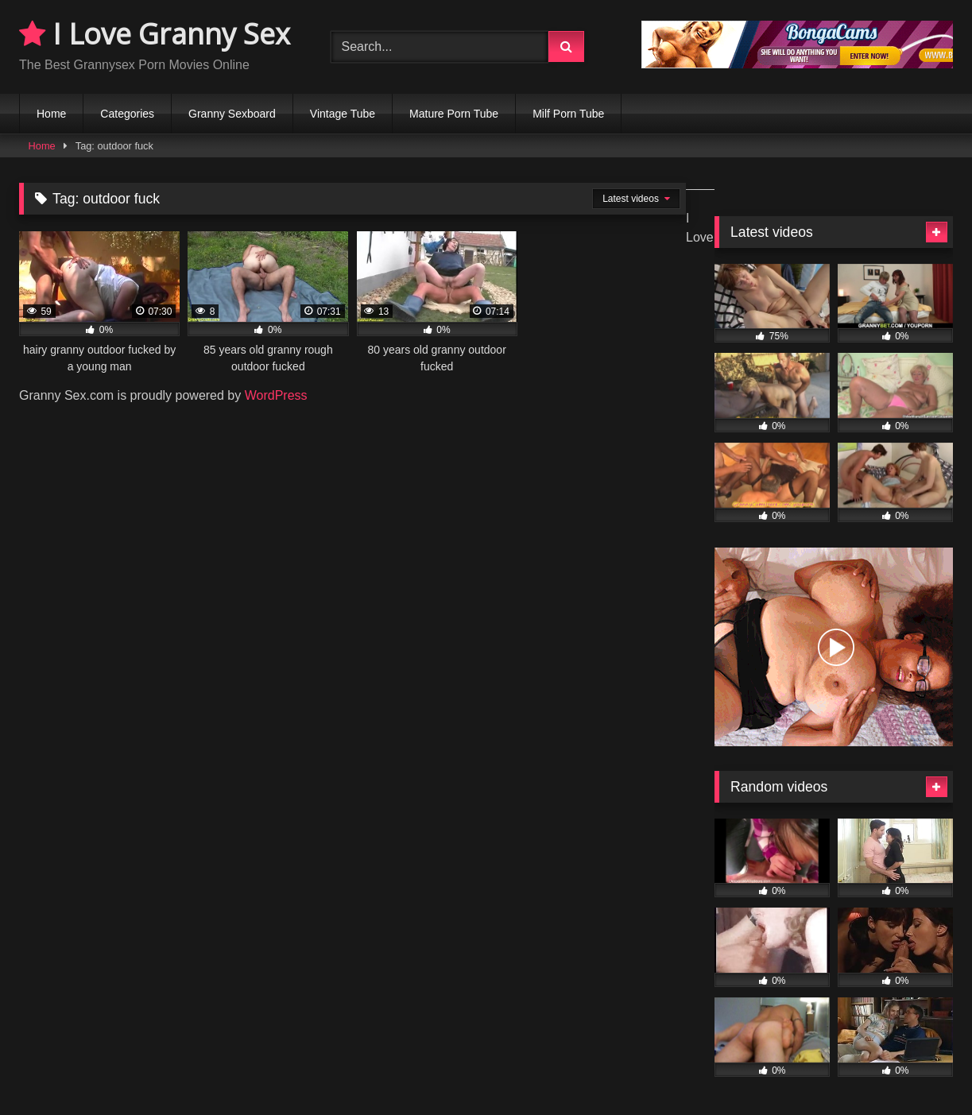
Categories (127, 113)
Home (51, 113)
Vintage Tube (342, 113)
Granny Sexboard (232, 113)
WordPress (276, 395)
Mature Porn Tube (453, 113)
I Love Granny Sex (154, 33)
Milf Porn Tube (568, 113)
